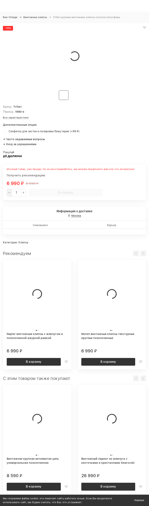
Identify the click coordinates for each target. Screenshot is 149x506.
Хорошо (139, 500)
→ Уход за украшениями (19, 144)
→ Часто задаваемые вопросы (24, 139)
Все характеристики (16, 117)
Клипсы (23, 242)
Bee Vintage (10, 17)
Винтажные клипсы (35, 17)
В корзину (65, 192)
